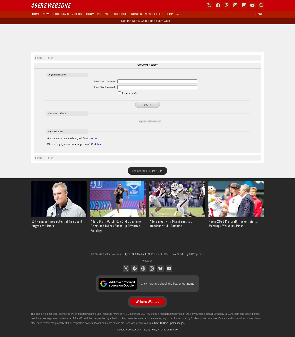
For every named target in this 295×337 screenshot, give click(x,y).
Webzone (50, 5)
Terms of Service (168, 329)
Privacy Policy (149, 329)
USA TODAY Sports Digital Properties (147, 244)
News (47, 14)
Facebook (134, 268)
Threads (143, 268)
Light (152, 170)
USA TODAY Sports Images (169, 323)
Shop (169, 14)
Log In (147, 104)
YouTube (169, 268)
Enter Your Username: (104, 81)
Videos (77, 14)
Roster (136, 14)
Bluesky (160, 268)
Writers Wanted (147, 301)
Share (258, 14)
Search (261, 5)
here (99, 144)
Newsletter (154, 14)
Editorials (61, 14)
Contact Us (133, 329)
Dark (160, 170)
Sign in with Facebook (150, 121)
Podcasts (104, 14)
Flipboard (244, 5)
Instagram (152, 268)
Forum (89, 14)
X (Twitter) (126, 268)
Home (36, 14)
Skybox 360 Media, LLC (137, 254)
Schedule (121, 14)
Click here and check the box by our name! (168, 283)
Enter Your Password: (104, 87)
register (93, 138)
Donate (121, 329)
